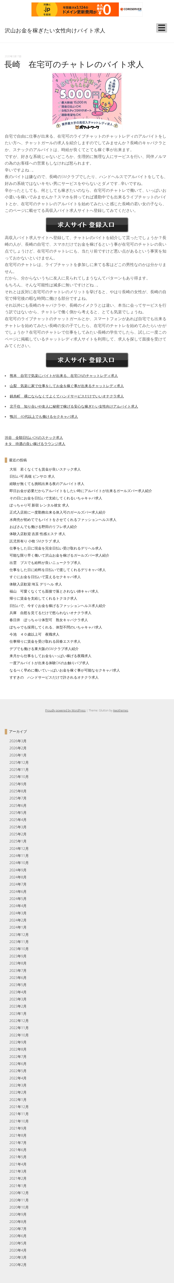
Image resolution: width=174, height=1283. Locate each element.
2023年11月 (19, 941)
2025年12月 (19, 762)
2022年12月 (19, 1020)
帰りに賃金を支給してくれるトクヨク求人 (43, 598)
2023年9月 (18, 956)
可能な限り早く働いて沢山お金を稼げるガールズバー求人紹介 (59, 555)
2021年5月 (18, 1156)
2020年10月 (19, 1207)
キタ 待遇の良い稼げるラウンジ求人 (35, 443)
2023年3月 (18, 999)
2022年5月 (18, 1070)
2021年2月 (18, 1178)
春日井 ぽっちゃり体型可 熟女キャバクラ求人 (49, 619)
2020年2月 (18, 1264)
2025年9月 (18, 783)
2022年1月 (18, 1099)
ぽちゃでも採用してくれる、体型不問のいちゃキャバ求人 (56, 627)
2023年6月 (18, 977)
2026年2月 (18, 748)
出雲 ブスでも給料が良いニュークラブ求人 (45, 562)
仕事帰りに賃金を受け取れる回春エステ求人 (45, 641)
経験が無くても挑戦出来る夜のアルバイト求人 (47, 483)
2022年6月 (18, 1063)
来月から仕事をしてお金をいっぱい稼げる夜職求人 (51, 655)
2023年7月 (18, 970)
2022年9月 (18, 1042)
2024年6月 (18, 891)
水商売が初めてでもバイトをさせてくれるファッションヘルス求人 (63, 519)
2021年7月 (18, 1142)
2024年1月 (18, 927)
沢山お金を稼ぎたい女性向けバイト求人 (55, 30)
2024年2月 (18, 920)
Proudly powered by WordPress (65, 710)
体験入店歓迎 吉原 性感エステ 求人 (38, 533)
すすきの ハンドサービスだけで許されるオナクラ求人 (54, 677)
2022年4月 (18, 1078)
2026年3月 (18, 740)
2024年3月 (18, 913)
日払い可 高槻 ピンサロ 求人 (32, 476)
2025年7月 (18, 798)
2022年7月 (18, 1056)
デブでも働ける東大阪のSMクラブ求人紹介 (44, 648)
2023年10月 (19, 948)
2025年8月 (18, 791)
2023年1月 (18, 1013)
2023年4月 (18, 992)
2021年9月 (18, 1128)
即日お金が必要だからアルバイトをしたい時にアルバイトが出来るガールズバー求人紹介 (81, 490)
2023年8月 (18, 963)
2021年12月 (19, 1106)
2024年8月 (18, 877)
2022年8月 (18, 1049)
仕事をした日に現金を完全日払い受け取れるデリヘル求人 (56, 548)
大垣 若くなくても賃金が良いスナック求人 (45, 469)
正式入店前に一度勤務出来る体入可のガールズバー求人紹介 (58, 512)
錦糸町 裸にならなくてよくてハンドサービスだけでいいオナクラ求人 (67, 396)
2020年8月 (18, 1221)
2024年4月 (18, 905)
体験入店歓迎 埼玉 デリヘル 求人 (36, 584)
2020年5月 (18, 1243)
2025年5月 (18, 812)
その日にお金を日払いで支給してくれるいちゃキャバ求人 (56, 498)
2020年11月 (19, 1200)
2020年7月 (18, 1228)
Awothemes (120, 710)
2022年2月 (18, 1092)
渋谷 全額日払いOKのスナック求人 (34, 437)
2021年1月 (18, 1185)
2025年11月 (19, 769)
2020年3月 (18, 1257)
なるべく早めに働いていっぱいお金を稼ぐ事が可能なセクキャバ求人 (65, 670)
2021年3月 (18, 1171)
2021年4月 (18, 1164)
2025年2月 (18, 834)
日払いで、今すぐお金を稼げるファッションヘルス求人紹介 (58, 605)
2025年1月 (18, 841)
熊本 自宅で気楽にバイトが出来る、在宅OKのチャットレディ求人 (64, 375)
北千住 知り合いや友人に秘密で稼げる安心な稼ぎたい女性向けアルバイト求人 (74, 406)
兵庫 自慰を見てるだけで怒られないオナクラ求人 (51, 612)
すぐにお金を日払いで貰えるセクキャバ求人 (45, 576)
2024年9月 (18, 870)
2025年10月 (19, 776)
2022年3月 (18, 1085)
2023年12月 (19, 934)
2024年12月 (19, 848)
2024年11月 (19, 855)
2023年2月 (18, 1006)
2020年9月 (18, 1214)
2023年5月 (18, 984)
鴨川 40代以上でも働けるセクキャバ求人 (44, 416)
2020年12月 (19, 1192)
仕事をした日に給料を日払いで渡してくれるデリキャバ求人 (58, 569)
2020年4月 (18, 1250)
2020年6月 (18, 1235)
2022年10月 (19, 1035)
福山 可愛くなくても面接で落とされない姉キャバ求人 (54, 591)
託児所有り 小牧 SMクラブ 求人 (35, 541)
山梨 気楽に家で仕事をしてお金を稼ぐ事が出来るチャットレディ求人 (67, 385)
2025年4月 (18, 819)
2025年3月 (18, 827)
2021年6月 (18, 1149)
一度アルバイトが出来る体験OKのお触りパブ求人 (49, 662)
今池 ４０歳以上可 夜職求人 (34, 634)
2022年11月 (19, 1027)
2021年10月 (19, 1121)
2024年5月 (18, 898)
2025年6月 (18, 805)
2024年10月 (19, 862)
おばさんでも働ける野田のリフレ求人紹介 (43, 526)
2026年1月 (18, 755)
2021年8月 (18, 1135)
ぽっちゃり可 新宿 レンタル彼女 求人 (39, 505)
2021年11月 (19, 1113)
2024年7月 (18, 884)
